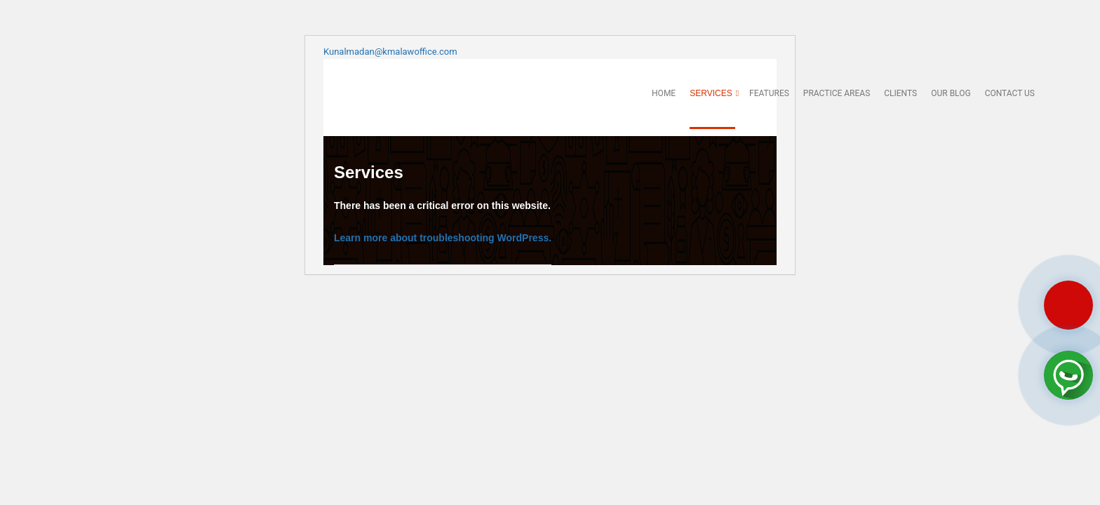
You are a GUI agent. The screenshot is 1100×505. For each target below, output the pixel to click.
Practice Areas (836, 93)
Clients (900, 93)
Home (664, 93)
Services (712, 93)
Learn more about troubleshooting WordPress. (442, 237)
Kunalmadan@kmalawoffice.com (390, 51)
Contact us (1010, 93)
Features (769, 93)
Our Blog (950, 93)
